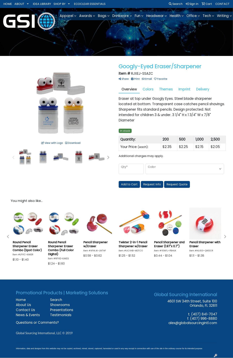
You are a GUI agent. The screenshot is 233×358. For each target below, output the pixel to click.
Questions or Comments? (37, 322)
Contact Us (25, 309)
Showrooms (60, 304)
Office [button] (191, 15)
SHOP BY (59, 4)
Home (21, 299)
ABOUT (19, 4)
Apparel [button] (66, 15)
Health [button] (175, 15)
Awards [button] (85, 15)
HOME (7, 4)
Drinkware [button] (120, 15)
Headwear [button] (155, 15)
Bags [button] (102, 15)
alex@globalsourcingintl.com (192, 322)
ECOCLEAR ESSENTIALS (89, 4)
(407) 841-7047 (204, 314)
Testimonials (60, 315)
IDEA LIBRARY (42, 4)
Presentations (61, 309)
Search (176, 4)
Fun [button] (137, 15)
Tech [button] (207, 15)
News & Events (28, 315)
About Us (23, 304)
